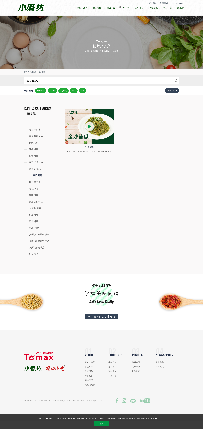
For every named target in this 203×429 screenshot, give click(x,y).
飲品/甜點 (34, 235)
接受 (101, 424)
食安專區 (160, 370)
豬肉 (82, 98)
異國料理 (33, 203)
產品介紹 (112, 370)
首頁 (25, 80)
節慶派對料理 (36, 209)
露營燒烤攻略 (36, 170)
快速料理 (33, 163)
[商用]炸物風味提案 (39, 242)
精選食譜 (33, 80)
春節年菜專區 (36, 137)
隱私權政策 (90, 392)
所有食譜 (40, 98)
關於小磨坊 (90, 370)
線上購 (111, 374)
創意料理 (33, 222)
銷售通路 (160, 374)
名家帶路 (136, 374)
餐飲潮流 (136, 379)
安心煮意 (89, 383)
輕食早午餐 (35, 190)
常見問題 (112, 383)
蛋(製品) (63, 98)
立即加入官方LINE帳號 (101, 324)
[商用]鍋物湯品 (37, 255)
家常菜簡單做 (36, 144)
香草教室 (112, 379)
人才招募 (89, 379)
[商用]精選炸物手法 (39, 249)
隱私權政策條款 (139, 418)
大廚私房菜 (35, 216)
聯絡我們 (89, 388)
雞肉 (74, 98)
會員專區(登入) (165, 3)
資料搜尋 (152, 3)
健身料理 (33, 157)
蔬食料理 (33, 229)
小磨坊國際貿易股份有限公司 (31, 8)
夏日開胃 (42, 80)
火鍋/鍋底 (34, 150)
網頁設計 (94, 408)
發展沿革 (89, 374)
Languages (179, 3)
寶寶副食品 (35, 177)
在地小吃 (33, 196)
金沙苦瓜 (90, 155)
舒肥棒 (52, 98)
